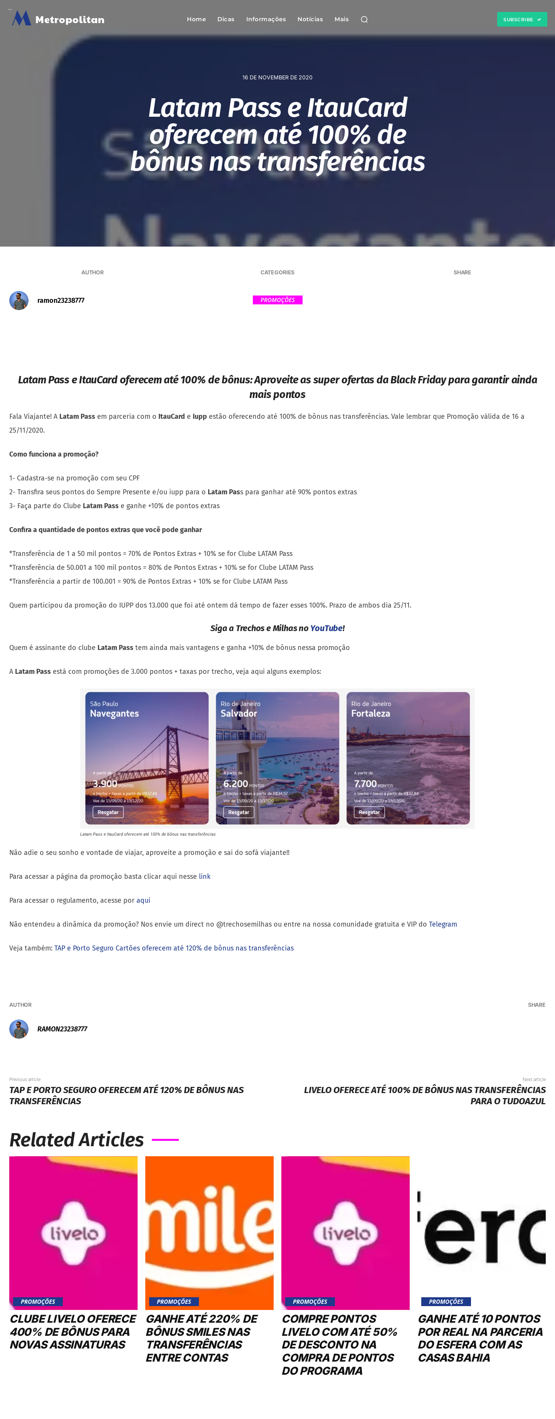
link (204, 876)
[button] (364, 19)
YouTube (326, 628)
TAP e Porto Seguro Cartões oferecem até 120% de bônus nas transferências (174, 948)
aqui (143, 900)
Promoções (278, 300)
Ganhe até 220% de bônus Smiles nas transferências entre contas (201, 1338)
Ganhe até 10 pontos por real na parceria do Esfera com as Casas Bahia (481, 1338)
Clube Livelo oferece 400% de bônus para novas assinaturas (72, 1331)
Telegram (443, 924)
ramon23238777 (60, 300)
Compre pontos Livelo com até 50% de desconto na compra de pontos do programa (339, 1344)
